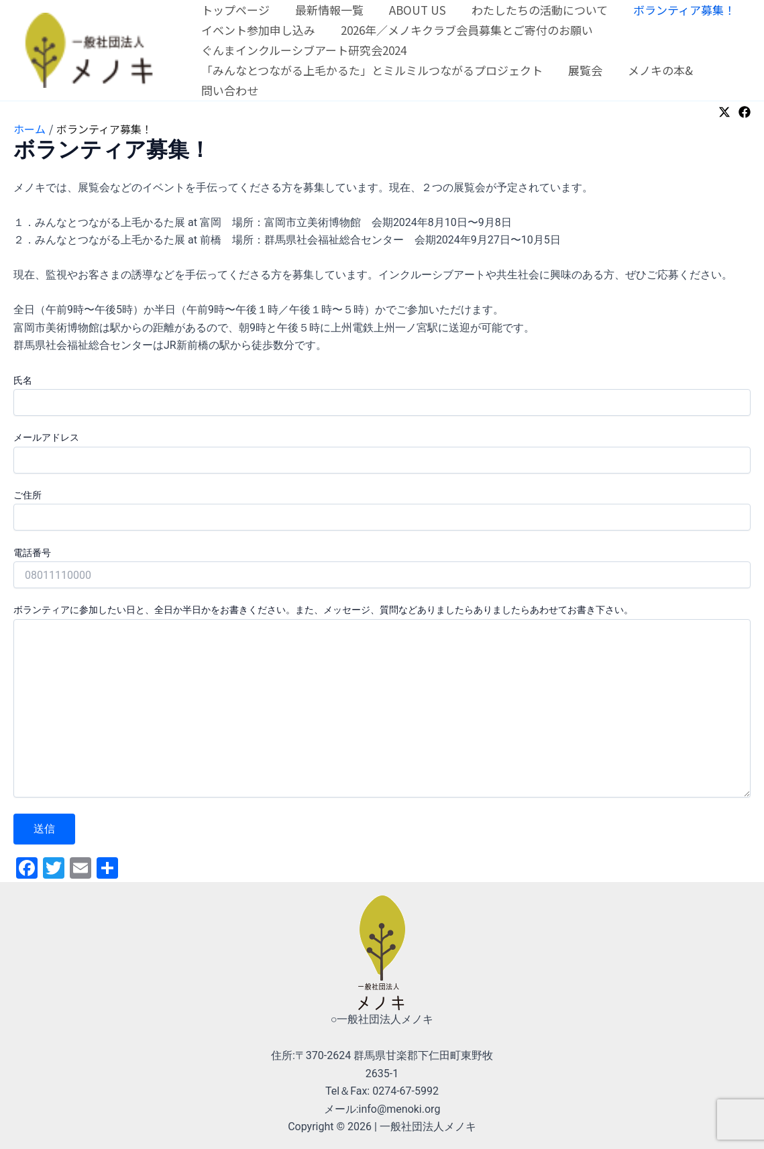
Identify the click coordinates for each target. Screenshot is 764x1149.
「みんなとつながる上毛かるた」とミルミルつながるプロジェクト (370, 70)
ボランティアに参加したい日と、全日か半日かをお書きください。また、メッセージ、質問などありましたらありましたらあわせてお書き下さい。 (382, 702)
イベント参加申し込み (257, 29)
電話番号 (382, 567)
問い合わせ (228, 90)
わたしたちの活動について (530, 9)
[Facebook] (745, 112)
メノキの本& (653, 70)
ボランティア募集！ (672, 9)
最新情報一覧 (325, 9)
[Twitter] (724, 112)
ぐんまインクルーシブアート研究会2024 (302, 50)
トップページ (234, 9)
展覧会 (581, 70)
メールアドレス (382, 452)
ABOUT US (410, 9)
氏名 (382, 395)
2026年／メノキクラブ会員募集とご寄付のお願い (463, 29)
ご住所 (382, 510)
